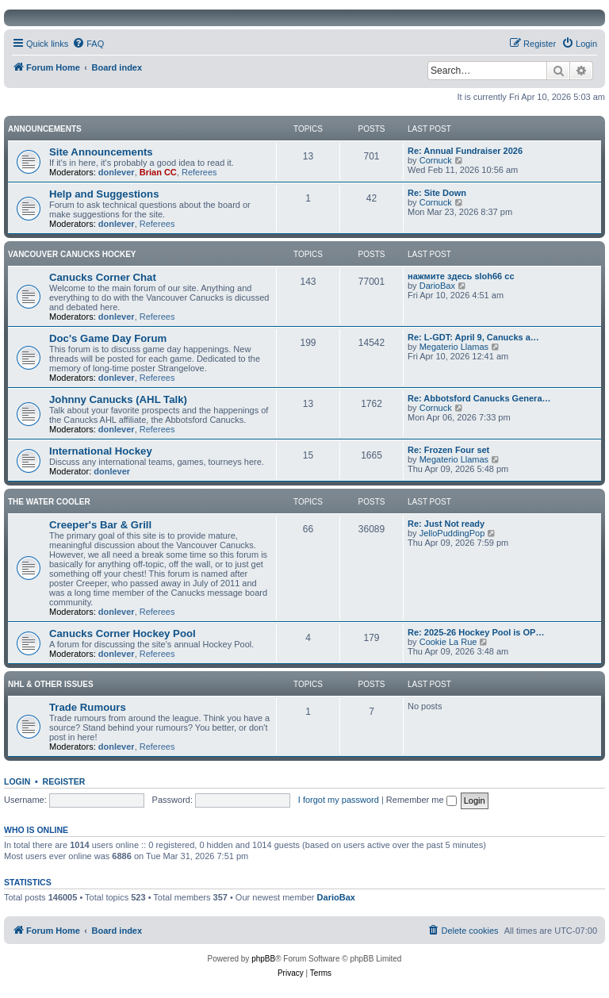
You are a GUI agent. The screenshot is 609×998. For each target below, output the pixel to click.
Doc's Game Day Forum (108, 338)
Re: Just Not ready (446, 523)
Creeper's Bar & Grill (100, 525)
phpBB (263, 958)
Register (64, 781)
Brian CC (158, 172)
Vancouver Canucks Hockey (72, 254)
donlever (116, 172)
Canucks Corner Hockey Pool (122, 633)
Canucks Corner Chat (102, 277)
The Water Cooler (49, 501)
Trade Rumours (87, 707)
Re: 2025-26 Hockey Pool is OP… (476, 632)
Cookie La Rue (448, 642)
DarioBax (437, 285)
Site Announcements (101, 152)
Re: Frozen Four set (448, 450)
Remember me (421, 799)
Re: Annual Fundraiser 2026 (465, 150)
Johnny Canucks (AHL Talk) (118, 399)
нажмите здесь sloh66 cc (461, 276)
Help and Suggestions (104, 194)
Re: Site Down (437, 193)
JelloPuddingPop (452, 533)
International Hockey (100, 451)
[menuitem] (88, 43)
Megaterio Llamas (453, 346)
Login (17, 781)
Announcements (45, 129)
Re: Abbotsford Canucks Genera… (479, 398)
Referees (199, 172)
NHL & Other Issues (51, 684)
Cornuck (435, 160)
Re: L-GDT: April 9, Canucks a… (473, 337)
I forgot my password (338, 799)
